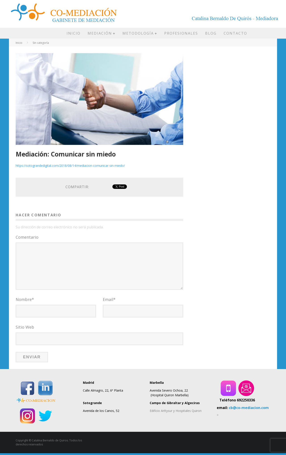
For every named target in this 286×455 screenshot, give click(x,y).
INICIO (73, 33)
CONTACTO (235, 33)
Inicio (19, 43)
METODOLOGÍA (138, 33)
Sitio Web (25, 329)
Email (109, 301)
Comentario (27, 237)
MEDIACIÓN (100, 33)
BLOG (211, 33)
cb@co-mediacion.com (249, 409)
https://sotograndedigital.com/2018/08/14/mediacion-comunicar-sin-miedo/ (70, 165)
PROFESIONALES (181, 33)
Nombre (25, 301)
